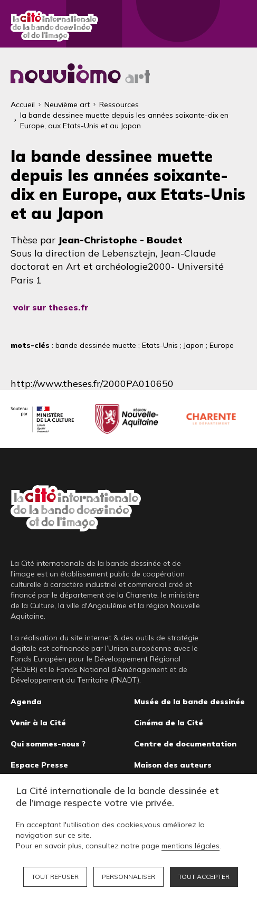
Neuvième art (67, 104)
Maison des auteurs (173, 765)
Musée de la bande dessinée (189, 701)
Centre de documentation (185, 744)
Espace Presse (39, 765)
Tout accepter (204, 877)
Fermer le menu (235, 26)
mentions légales (190, 845)
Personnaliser (128, 877)
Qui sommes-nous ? (48, 744)
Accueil (23, 104)
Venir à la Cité (38, 722)
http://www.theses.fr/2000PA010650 (92, 383)
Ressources (119, 104)
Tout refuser (55, 877)
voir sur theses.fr (50, 307)
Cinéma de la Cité (168, 722)
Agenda (26, 701)
